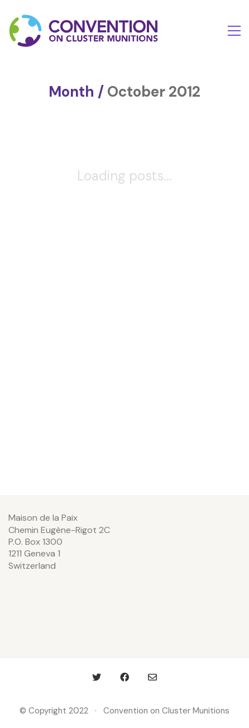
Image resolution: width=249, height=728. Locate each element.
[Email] (152, 677)
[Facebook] (124, 677)
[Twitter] (96, 677)
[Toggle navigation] (234, 31)
